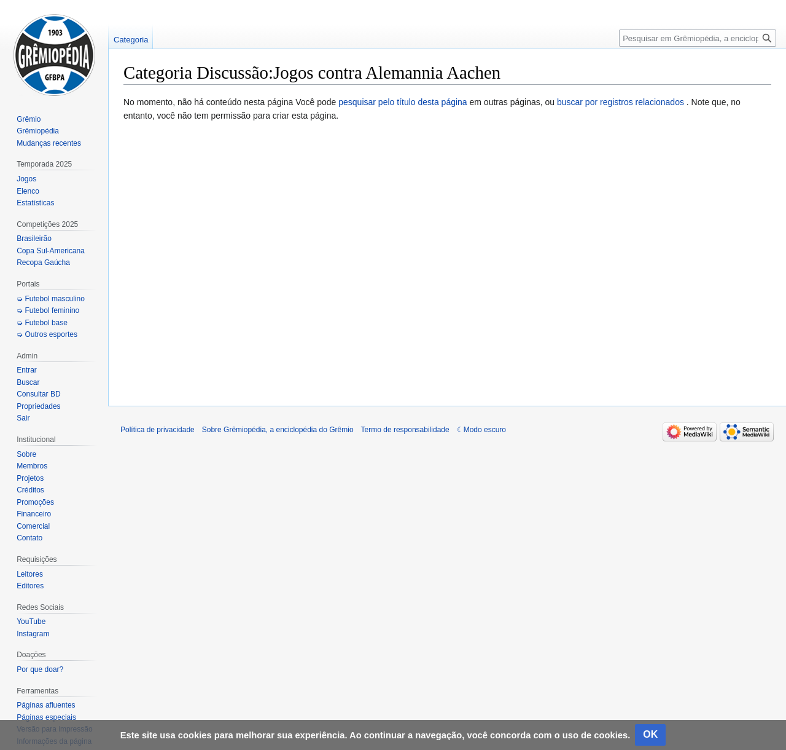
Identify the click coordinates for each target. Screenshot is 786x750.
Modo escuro (485, 429)
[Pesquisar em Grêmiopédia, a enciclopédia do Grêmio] (697, 38)
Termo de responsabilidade (405, 429)
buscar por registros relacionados (620, 102)
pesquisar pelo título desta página (402, 102)
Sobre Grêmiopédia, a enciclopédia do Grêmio (278, 429)
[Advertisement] (447, 259)
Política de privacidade (157, 429)
